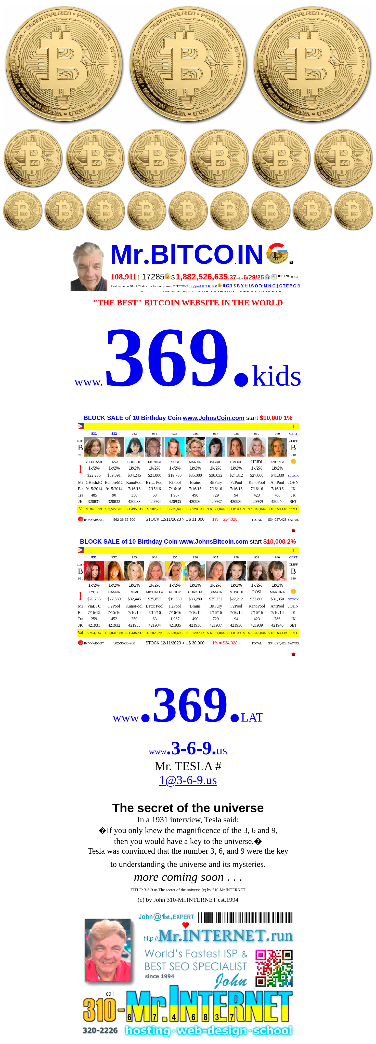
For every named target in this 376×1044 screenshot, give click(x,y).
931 (94, 557)
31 (95, 433)
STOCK (293, 475)
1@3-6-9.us (188, 780)
